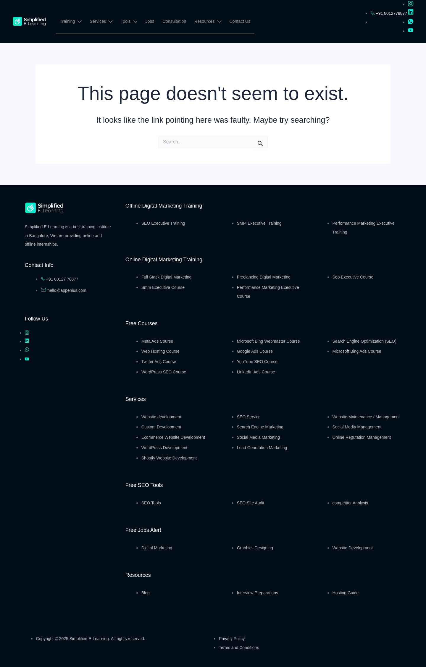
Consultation (175, 21)
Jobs (151, 21)
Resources (209, 22)
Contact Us (241, 21)
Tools (130, 22)
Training (70, 22)
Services (101, 22)
